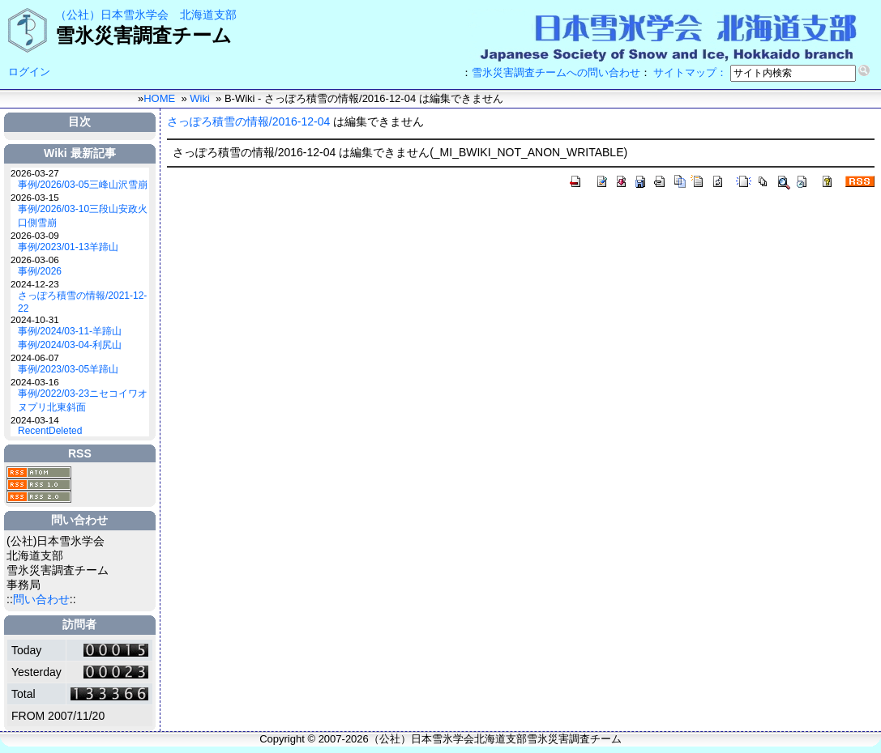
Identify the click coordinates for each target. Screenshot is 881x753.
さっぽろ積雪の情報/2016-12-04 (249, 121)
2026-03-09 (35, 235)
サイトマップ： (690, 72)
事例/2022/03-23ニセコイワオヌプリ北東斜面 (83, 400)
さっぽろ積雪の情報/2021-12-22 (82, 302)
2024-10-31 (35, 319)
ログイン (29, 72)
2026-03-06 (35, 259)
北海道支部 (208, 14)
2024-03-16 (35, 381)
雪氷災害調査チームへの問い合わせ (556, 72)
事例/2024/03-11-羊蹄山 (70, 331)
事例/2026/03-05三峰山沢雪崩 (83, 184)
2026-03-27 (35, 173)
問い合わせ (41, 599)
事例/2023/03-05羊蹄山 (68, 369)
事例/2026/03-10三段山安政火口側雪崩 (83, 215)
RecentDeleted (50, 430)
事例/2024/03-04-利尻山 (70, 345)
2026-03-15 (35, 197)
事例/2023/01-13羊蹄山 (68, 247)
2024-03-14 (35, 420)
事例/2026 (40, 271)
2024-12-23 (35, 284)
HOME (159, 98)
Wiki (200, 98)
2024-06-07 (35, 357)
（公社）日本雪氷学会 (112, 14)
